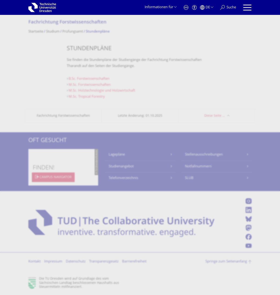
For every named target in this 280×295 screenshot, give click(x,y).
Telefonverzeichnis (123, 178)
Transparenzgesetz (104, 261)
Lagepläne (117, 154)
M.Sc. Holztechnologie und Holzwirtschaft (102, 91)
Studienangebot (121, 166)
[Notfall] (186, 7)
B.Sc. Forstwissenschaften (89, 79)
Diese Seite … (214, 115)
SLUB (189, 178)
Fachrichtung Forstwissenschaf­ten (67, 22)
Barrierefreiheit (134, 261)
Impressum (53, 261)
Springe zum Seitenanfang (226, 261)
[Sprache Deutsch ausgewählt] (206, 7)
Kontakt (34, 261)
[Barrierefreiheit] (194, 7)
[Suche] (228, 7)
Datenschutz (76, 261)
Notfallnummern (198, 166)
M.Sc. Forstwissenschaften (90, 85)
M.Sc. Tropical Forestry (87, 97)
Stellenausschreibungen (204, 154)
